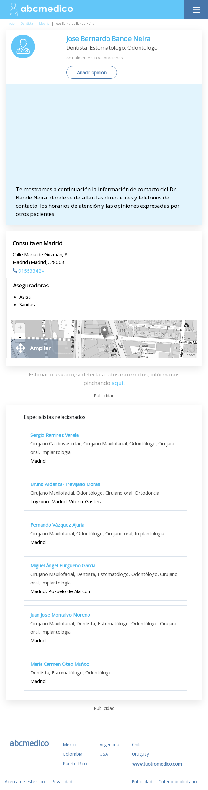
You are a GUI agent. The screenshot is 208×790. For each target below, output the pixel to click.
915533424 (28, 270)
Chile (137, 744)
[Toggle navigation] (196, 8)
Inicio (10, 23)
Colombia (72, 754)
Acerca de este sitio (25, 782)
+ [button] (20, 328)
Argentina (109, 744)
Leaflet (190, 355)
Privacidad (61, 782)
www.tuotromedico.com (157, 764)
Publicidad (142, 782)
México (70, 744)
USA (104, 754)
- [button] (20, 337)
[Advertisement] (107, 137)
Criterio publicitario (178, 782)
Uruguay (140, 754)
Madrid (44, 23)
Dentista (26, 23)
